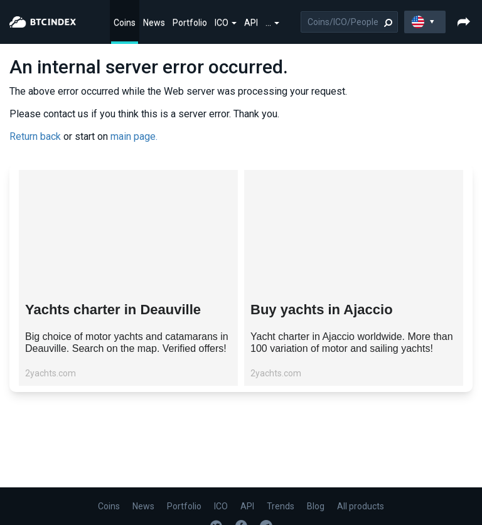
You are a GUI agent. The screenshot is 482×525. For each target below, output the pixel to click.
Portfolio (190, 23)
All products (360, 506)
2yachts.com (50, 373)
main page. (134, 136)
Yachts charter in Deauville (113, 309)
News (154, 23)
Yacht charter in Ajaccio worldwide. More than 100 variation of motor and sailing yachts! (351, 342)
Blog (315, 506)
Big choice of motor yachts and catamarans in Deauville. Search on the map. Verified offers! (126, 342)
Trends (280, 506)
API (251, 23)
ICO (226, 23)
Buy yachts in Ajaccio (321, 309)
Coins (125, 23)
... (272, 23)
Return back (35, 136)
